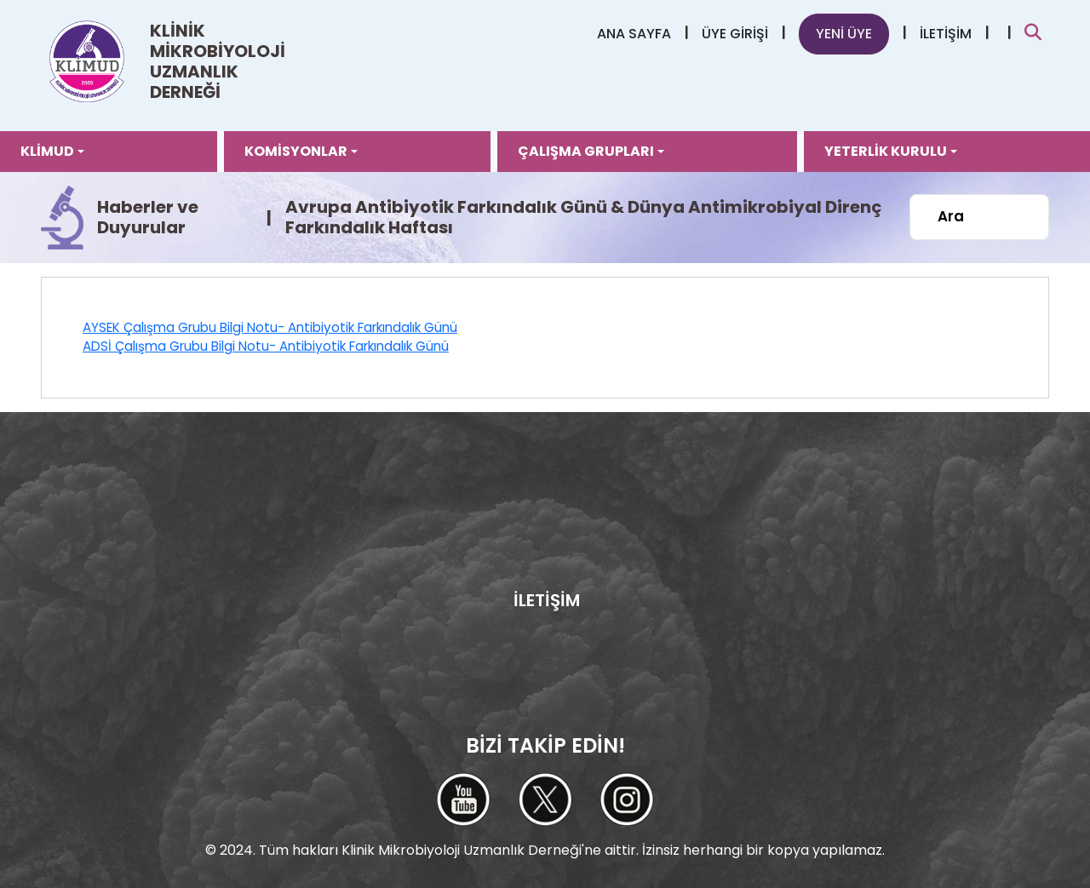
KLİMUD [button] (47, 151)
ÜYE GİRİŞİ (735, 33)
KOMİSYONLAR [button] (295, 151)
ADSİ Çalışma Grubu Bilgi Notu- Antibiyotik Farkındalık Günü (266, 346)
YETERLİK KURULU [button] (885, 151)
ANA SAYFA (634, 33)
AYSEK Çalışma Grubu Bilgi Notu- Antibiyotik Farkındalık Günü (270, 327)
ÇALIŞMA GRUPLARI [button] (586, 151)
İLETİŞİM (946, 33)
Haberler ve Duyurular (147, 217)
